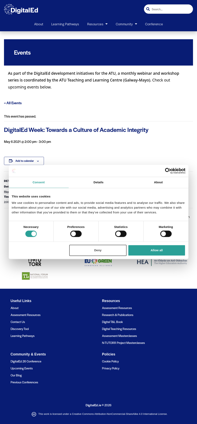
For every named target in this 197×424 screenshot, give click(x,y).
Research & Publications (117, 315)
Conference (154, 24)
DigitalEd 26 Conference (26, 361)
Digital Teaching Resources (119, 329)
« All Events (13, 102)
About (38, 24)
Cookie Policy (110, 361)
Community (126, 24)
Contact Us (18, 322)
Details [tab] (99, 182)
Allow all (157, 250)
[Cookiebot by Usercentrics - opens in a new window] (167, 171)
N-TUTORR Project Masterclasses (123, 343)
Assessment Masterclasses (119, 336)
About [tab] (158, 182)
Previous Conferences (24, 382)
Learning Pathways (65, 24)
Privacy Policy (110, 368)
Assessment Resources (26, 315)
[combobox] (168, 9)
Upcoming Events (22, 368)
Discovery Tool (20, 329)
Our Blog (16, 375)
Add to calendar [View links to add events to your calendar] (24, 161)
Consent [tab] (39, 182)
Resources (97, 24)
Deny (98, 250)
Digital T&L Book (112, 322)
